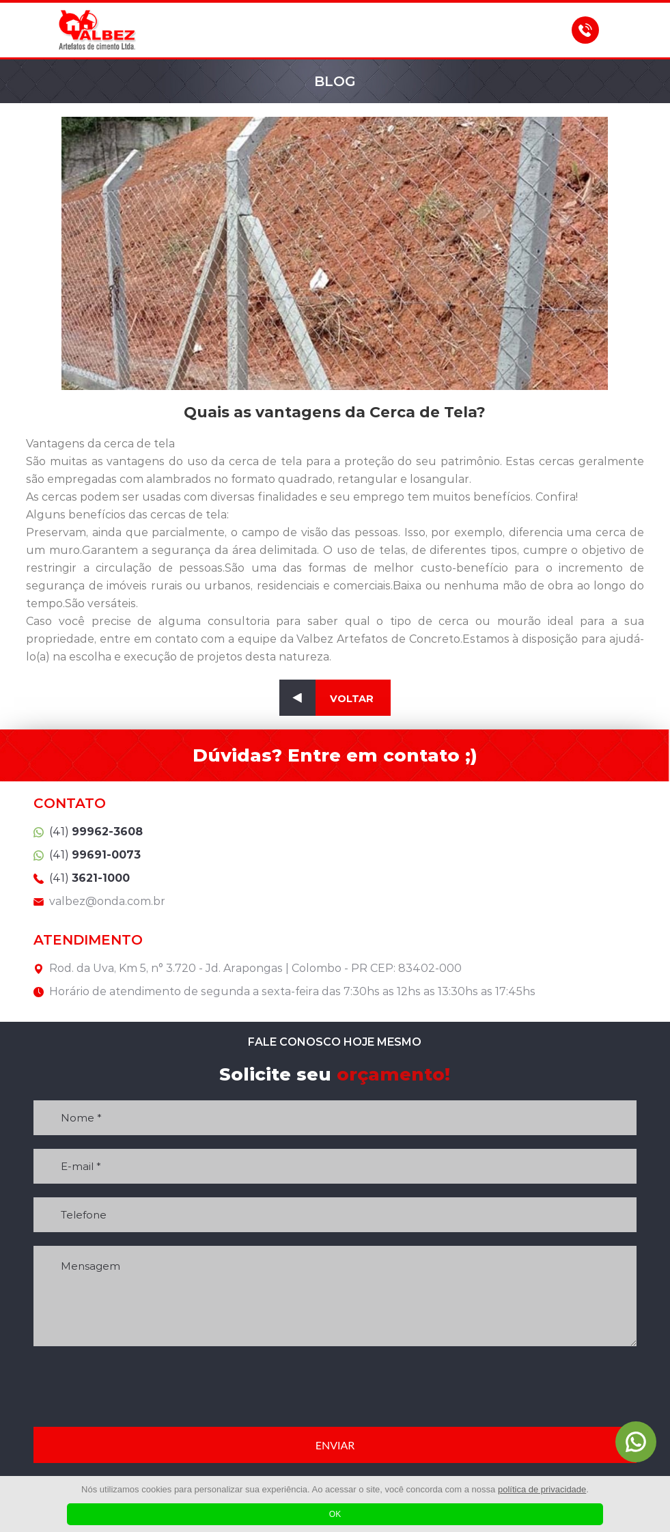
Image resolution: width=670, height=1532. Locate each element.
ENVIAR (335, 1444)
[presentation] (334, 1386)
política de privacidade (542, 1489)
